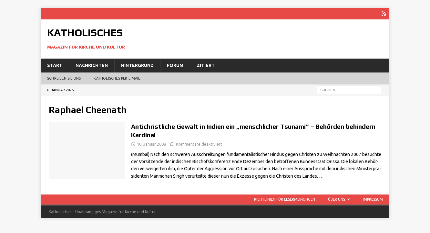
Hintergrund (137, 65)
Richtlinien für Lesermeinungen (284, 199)
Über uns (336, 199)
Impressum (373, 199)
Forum (175, 65)
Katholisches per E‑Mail (117, 78)
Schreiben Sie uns (64, 78)
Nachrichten (92, 65)
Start (54, 65)
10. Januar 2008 (151, 144)
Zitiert (206, 65)
